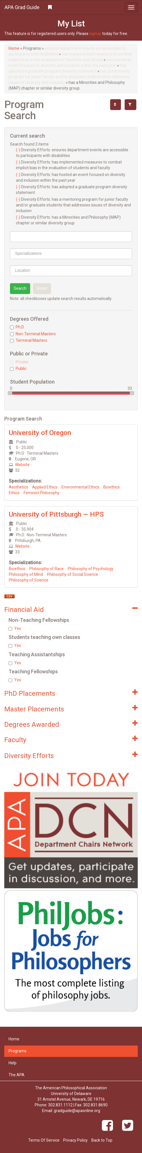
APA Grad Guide (22, 7)
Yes (15, 628)
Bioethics (111, 487)
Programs (17, 1051)
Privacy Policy (75, 1140)
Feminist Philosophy (41, 492)
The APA (16, 1075)
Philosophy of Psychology (91, 568)
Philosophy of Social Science (72, 574)
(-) (18, 150)
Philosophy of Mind (26, 574)
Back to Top (101, 1140)
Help (13, 1063)
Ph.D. (17, 327)
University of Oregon (40, 433)
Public (18, 368)
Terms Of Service (43, 1140)
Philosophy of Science (28, 580)
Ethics (14, 492)
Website (22, 464)
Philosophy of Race (46, 568)
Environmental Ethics (80, 487)
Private (19, 362)
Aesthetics (18, 487)
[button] (71, 7)
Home (14, 48)
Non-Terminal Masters (33, 334)
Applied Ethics (44, 487)
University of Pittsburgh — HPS (56, 514)
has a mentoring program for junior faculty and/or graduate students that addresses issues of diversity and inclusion (69, 77)
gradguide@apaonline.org (77, 1110)
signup (95, 33)
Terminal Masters (28, 340)
